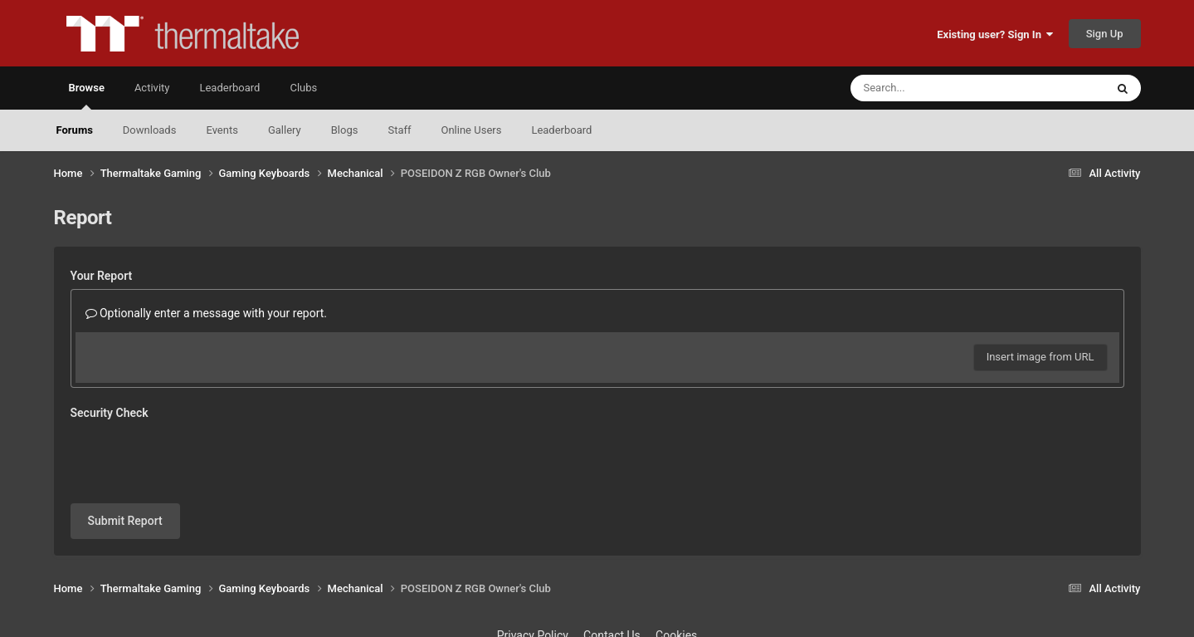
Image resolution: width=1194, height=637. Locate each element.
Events (221, 130)
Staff (399, 130)
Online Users (471, 130)
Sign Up (1104, 33)
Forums (74, 130)
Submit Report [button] (125, 520)
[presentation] (197, 458)
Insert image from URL (1040, 356)
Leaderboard (561, 130)
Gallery (284, 130)
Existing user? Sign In (995, 34)
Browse (87, 95)
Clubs (303, 87)
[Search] (935, 88)
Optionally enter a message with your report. (206, 313)
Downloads (150, 130)
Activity (152, 87)
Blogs (344, 130)
